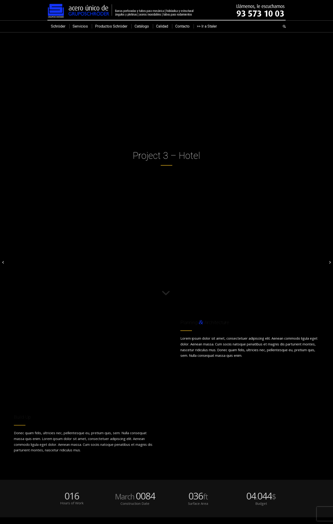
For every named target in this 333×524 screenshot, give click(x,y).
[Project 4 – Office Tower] (329, 262)
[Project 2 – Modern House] (3, 262)
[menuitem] (58, 26)
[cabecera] (166, 10)
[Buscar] (282, 26)
